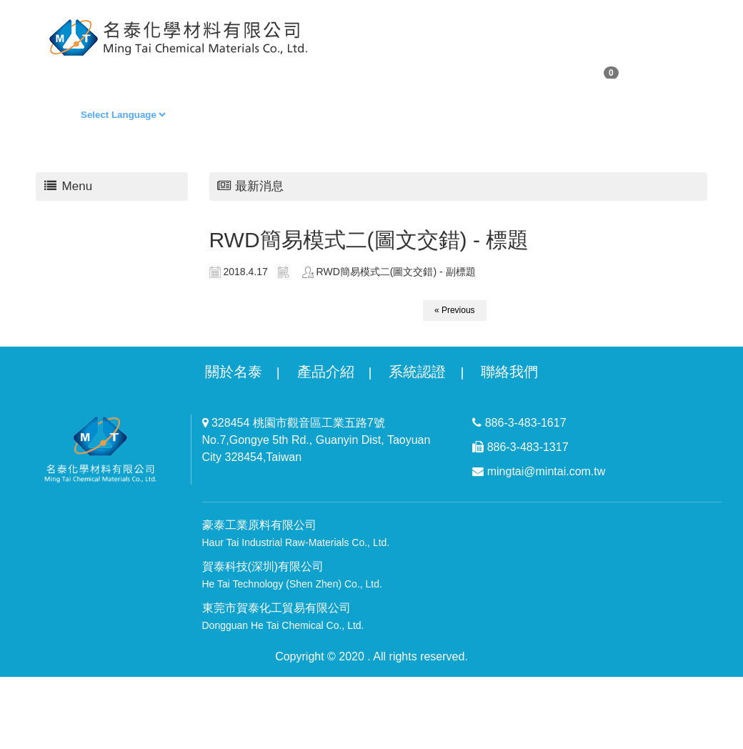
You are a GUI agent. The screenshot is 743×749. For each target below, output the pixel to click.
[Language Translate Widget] (123, 115)
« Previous (454, 310)
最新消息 (439, 71)
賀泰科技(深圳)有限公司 (292, 575)
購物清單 (171, 71)
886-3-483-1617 (519, 423)
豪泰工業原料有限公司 (296, 533)
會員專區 (241, 71)
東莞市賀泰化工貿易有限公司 (283, 616)
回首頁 (305, 71)
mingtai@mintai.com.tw (538, 471)
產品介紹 (325, 372)
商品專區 (369, 71)
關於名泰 (233, 372)
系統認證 (417, 372)
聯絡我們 (509, 71)
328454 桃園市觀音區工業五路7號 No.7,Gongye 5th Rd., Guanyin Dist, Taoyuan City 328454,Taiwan (316, 440)
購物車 (587, 72)
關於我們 (101, 71)
